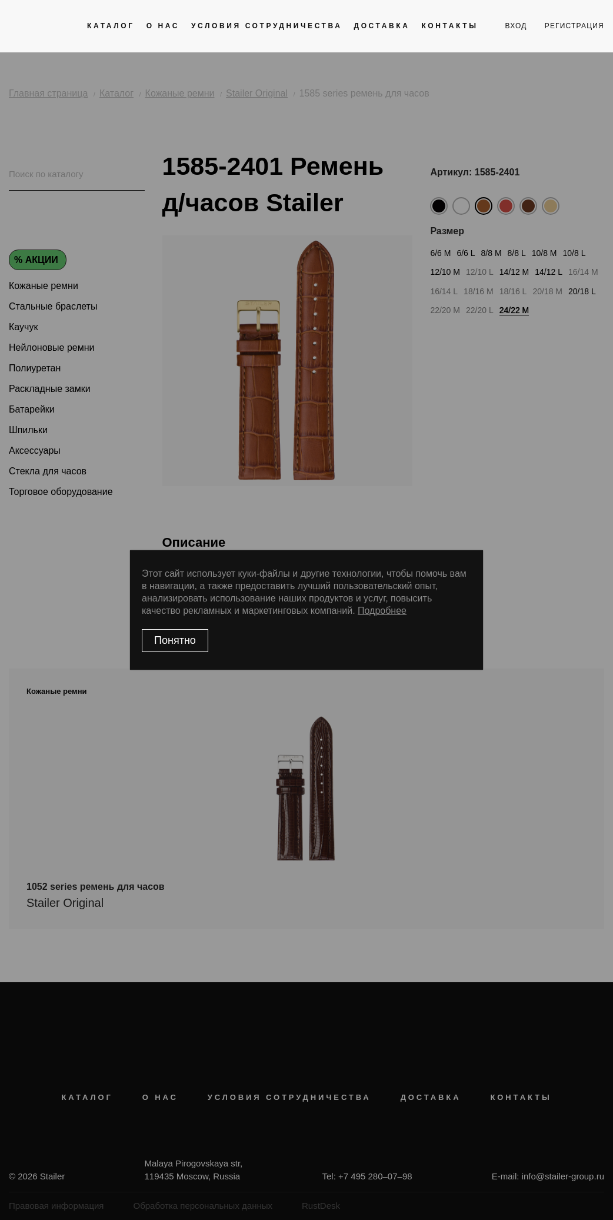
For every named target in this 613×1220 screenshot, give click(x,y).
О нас (162, 26)
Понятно (175, 640)
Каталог (111, 26)
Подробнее (382, 611)
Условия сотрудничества (266, 26)
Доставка (381, 26)
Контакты (449, 26)
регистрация (574, 26)
